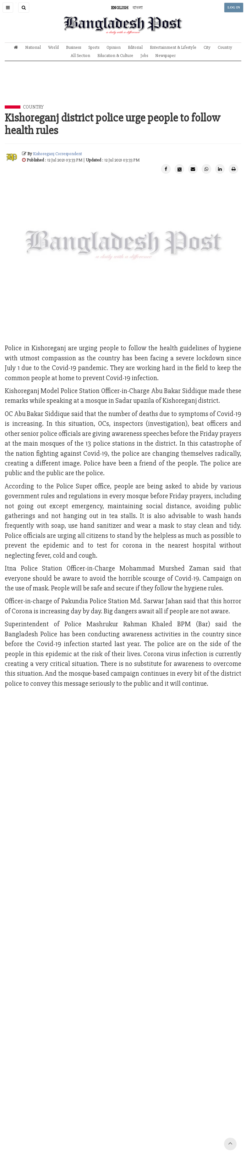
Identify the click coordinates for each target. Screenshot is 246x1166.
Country (225, 47)
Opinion (114, 47)
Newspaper (165, 55)
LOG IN (233, 7)
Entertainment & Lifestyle (173, 47)
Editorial (135, 47)
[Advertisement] (123, 88)
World (53, 47)
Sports (93, 47)
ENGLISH (119, 7)
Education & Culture (115, 55)
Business (73, 47)
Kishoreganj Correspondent (57, 153)
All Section (80, 55)
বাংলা (138, 7)
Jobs (144, 55)
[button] (8, 8)
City (207, 47)
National (33, 47)
